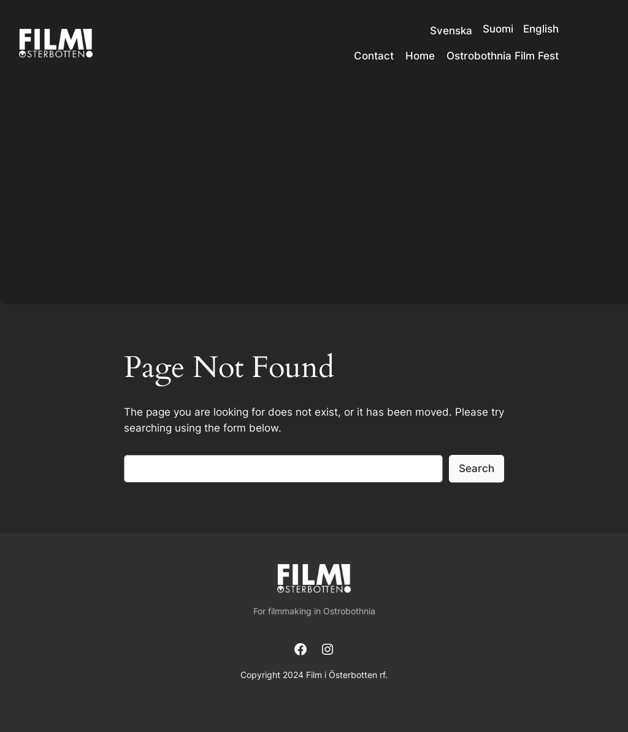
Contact (374, 56)
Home (420, 56)
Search (476, 468)
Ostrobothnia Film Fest (502, 56)
